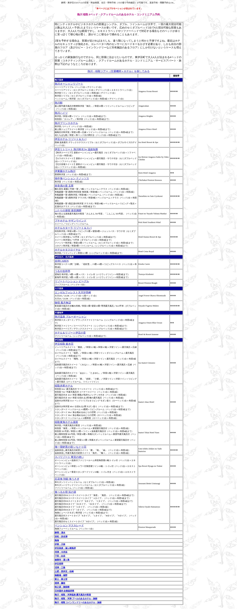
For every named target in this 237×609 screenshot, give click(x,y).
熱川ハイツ (61, 113)
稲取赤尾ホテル (64, 385)
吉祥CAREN (62, 261)
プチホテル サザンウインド (70, 220)
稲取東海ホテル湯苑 (66, 422)
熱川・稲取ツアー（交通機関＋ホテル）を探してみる (119, 71)
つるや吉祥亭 (62, 271)
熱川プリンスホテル (66, 123)
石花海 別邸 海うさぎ (67, 479)
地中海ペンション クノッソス (72, 178)
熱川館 (59, 102)
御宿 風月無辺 (63, 302)
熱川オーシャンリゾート (69, 83)
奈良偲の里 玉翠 (64, 185)
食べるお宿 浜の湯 (65, 492)
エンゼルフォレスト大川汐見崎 (73, 292)
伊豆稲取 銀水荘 (64, 344)
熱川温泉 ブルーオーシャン (70, 316)
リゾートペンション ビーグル (72, 281)
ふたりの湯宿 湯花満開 (68, 210)
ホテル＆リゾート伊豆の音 (70, 332)
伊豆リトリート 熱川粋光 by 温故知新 (76, 149)
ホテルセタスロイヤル (68, 249)
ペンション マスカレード (69, 525)
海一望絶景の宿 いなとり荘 (70, 447)
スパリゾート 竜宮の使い (69, 457)
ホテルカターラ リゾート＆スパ (73, 228)
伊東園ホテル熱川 (65, 171)
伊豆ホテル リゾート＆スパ (70, 139)
